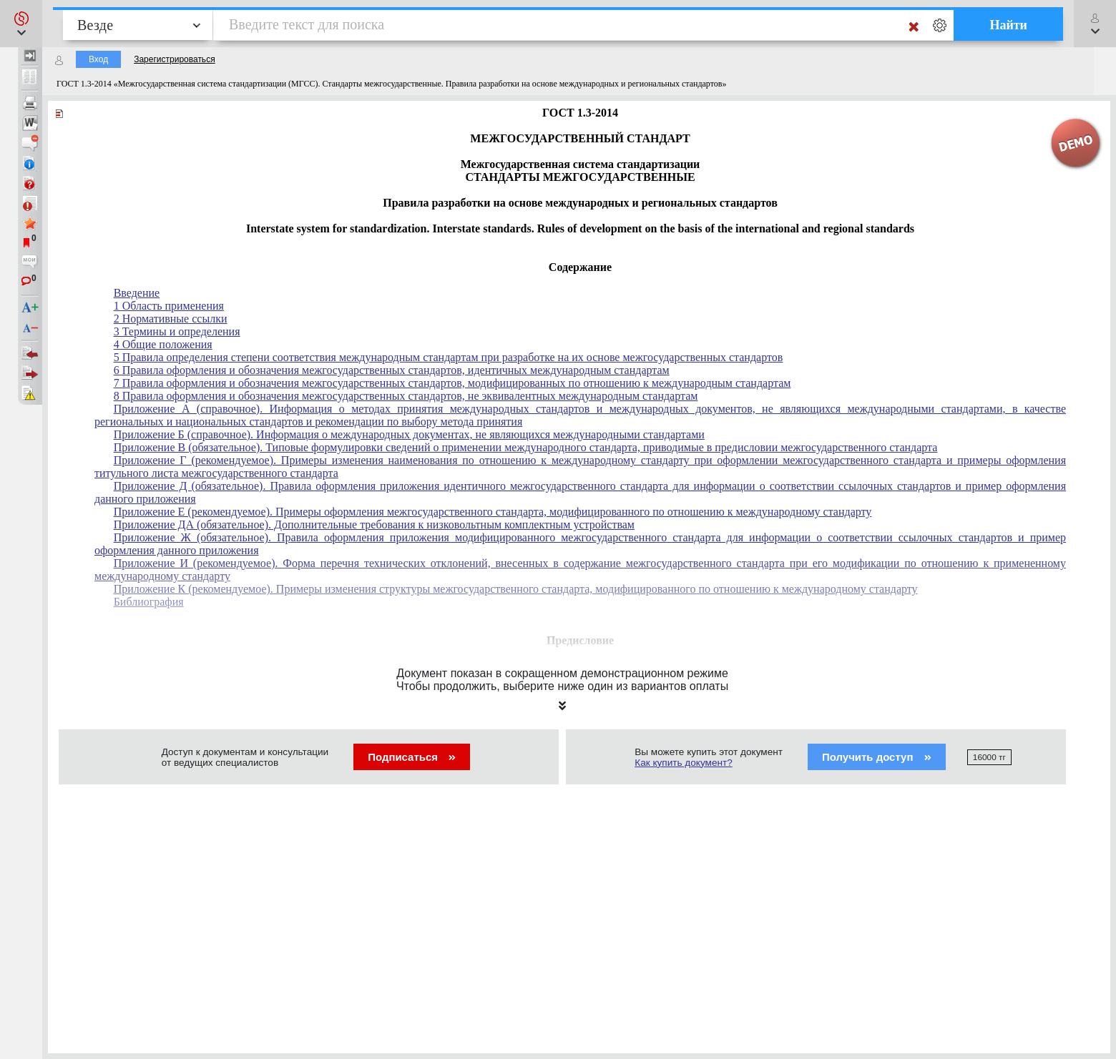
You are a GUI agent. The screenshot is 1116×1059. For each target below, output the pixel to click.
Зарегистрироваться (174, 59)
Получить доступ (876, 757)
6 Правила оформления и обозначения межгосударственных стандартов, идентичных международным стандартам (392, 370)
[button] (21, 23)
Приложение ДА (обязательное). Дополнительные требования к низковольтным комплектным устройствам (374, 524)
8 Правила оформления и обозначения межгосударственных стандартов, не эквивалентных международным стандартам (406, 396)
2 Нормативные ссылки (170, 318)
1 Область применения (169, 306)
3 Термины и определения (177, 331)
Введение (137, 293)
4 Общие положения (163, 344)
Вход (98, 59)
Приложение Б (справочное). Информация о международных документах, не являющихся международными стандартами (409, 434)
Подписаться (412, 757)
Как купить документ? (684, 762)
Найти (1008, 25)
